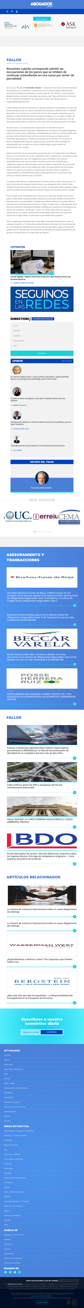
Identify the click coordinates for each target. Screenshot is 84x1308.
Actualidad (9, 15)
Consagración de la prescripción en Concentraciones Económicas (38, 445)
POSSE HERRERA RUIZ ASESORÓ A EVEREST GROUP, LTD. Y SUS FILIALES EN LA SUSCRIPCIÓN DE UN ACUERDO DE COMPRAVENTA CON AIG (41, 697)
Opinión (7, 1060)
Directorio (47, 15)
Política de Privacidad (12, 1263)
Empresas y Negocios (12, 1102)
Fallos (6, 1074)
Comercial (8, 1164)
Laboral (6, 1187)
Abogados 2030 (24, 15)
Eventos (7, 1116)
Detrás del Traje (10, 1112)
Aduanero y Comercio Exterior (15, 1136)
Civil (5, 1150)
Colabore (7, 1239)
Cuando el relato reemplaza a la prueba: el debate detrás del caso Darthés (38, 399)
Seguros (7, 1211)
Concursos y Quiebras (12, 1154)
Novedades (8, 1093)
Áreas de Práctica (72, 15)
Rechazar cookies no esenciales (41, 1296)
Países (57, 15)
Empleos (36, 15)
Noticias (7, 1079)
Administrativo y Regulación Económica (19, 1131)
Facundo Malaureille (41, 487)
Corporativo (8, 1168)
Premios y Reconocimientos (15, 1107)
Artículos (7, 1055)
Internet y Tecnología (12, 1215)
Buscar (42, 353)
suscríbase (51, 1032)
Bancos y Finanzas (11, 1145)
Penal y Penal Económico (14, 1192)
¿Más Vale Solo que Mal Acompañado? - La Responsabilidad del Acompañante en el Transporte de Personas (40, 997)
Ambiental (8, 1140)
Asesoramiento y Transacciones (16, 1088)
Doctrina (7, 1121)
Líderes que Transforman (13, 1069)
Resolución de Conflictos (13, 1206)
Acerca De (8, 1244)
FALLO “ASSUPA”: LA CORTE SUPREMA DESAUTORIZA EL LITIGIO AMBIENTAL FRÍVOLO (40, 820)
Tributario (7, 1220)
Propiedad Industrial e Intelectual (16, 1201)
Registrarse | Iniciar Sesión (14, 1235)
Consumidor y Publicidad (13, 1159)
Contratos (7, 1173)
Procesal (7, 1197)
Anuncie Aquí (9, 1254)
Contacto (7, 1249)
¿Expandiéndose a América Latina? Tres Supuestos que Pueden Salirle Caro (39, 960)
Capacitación (9, 1097)
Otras (6, 1225)
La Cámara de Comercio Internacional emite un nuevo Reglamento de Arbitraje (42, 910)
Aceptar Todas (42, 1302)
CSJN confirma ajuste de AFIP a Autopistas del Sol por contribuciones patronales (35, 786)
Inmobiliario (8, 1183)
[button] (7, 11)
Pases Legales (9, 1083)
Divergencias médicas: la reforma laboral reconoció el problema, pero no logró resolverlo (41, 423)
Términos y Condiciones (13, 1258)
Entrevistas (8, 1065)
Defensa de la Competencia (14, 1178)
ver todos (66, 361)
